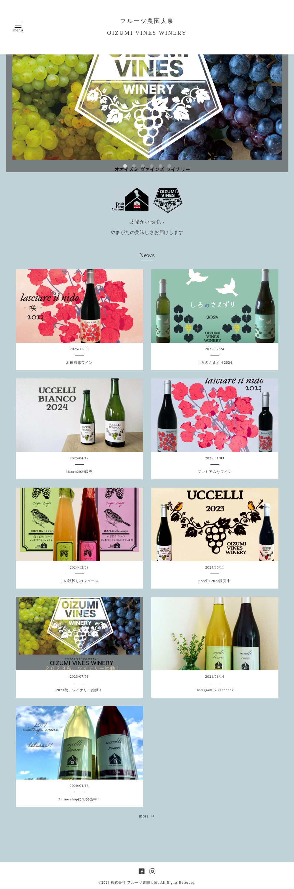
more (147, 816)
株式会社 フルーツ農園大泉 (134, 882)
